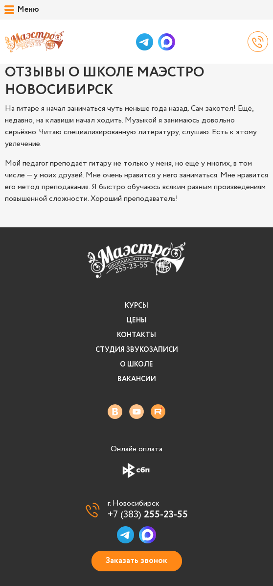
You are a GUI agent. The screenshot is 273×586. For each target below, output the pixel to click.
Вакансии (136, 379)
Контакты (136, 335)
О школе (136, 364)
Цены (137, 320)
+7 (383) (148, 515)
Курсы (136, 306)
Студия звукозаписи (136, 350)
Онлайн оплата (136, 449)
